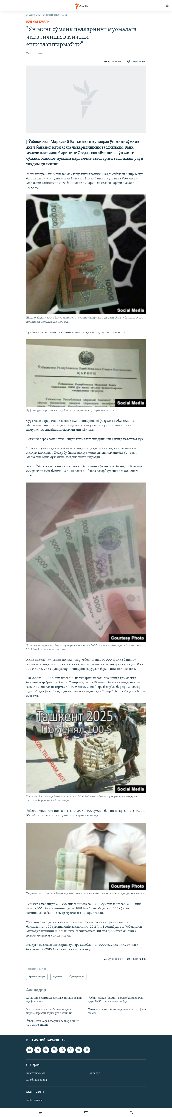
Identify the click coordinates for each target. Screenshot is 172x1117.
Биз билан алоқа (36, 1080)
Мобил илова (34, 1100)
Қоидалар (94, 1073)
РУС (86, 1112)
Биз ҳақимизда (36, 1073)
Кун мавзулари (37, 22)
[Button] (113, 61)
